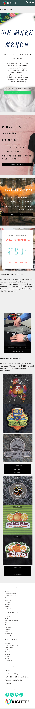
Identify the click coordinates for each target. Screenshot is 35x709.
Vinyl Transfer (9, 648)
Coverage (7, 602)
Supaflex (7, 658)
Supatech (7, 656)
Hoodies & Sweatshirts (11, 621)
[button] (17, 303)
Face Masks (8, 636)
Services (7, 604)
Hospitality (8, 629)
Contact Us (8, 609)
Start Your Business (10, 596)
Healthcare (8, 631)
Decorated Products (10, 594)
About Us (8, 607)
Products (7, 591)
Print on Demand (10, 650)
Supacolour (8, 652)
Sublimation (8, 661)
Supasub (7, 654)
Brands (7, 598)
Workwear (8, 627)
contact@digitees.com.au (17, 674)
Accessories (8, 634)
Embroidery (8, 663)
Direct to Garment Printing (12, 645)
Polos (6, 618)
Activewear (8, 623)
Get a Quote (8, 600)
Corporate (8, 625)
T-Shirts (7, 616)
